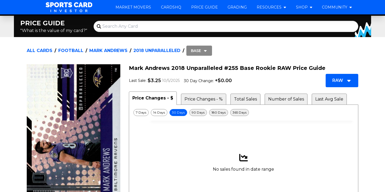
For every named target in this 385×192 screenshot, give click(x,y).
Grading (237, 7)
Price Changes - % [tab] (203, 99)
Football (70, 50)
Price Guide (204, 7)
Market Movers (133, 7)
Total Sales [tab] (245, 99)
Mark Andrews (108, 50)
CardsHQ (171, 7)
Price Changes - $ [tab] (152, 98)
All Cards (39, 50)
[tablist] (243, 98)
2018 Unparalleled (156, 50)
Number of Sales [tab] (286, 99)
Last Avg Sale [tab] (329, 99)
